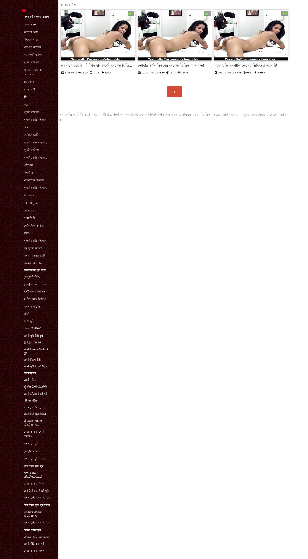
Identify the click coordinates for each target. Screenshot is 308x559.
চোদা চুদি (29, 321)
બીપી (26, 314)
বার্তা (26, 233)
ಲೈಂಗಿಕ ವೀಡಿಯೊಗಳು (35, 386)
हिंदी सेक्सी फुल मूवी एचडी (37, 505)
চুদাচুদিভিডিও (32, 277)
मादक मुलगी (30, 373)
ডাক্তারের (29, 210)
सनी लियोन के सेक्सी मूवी (36, 491)
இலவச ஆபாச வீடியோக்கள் (33, 422)
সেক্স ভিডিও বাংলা (34, 551)
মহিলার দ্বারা (31, 39)
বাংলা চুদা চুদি (32, 306)
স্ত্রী (25, 97)
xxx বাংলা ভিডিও (34, 291)
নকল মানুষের (31, 203)
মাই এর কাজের (32, 47)
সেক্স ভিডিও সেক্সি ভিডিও (34, 434)
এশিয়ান (28, 165)
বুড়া (26, 104)
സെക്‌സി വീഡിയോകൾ (33, 474)
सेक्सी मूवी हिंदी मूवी (33, 336)
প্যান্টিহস (29, 195)
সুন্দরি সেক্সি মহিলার (35, 120)
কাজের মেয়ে (31, 32)
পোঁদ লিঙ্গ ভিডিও (34, 225)
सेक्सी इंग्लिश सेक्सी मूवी (36, 394)
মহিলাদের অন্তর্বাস (34, 180)
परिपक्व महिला (31, 400)
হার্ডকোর (29, 82)
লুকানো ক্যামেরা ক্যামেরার (33, 72)
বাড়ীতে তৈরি (31, 135)
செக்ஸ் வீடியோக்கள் (37, 537)
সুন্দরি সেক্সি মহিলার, (35, 142)
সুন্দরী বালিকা (31, 62)
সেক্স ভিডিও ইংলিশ (35, 483)
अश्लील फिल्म (30, 380)
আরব (27, 127)
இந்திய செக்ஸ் (33, 342)
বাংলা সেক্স (30, 24)
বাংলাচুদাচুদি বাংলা (35, 459)
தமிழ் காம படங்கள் (36, 284)
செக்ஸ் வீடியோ (33, 263)
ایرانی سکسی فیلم (35, 407)
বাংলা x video (32, 328)
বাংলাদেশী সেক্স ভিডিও (37, 498)
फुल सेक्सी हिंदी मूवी (33, 466)
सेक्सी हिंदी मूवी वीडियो (35, 414)
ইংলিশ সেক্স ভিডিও (35, 299)
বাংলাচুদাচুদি (31, 444)
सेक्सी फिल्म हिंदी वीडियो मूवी (36, 351)
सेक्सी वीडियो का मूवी (34, 544)
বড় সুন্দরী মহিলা (33, 55)
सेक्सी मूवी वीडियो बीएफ (35, 366)
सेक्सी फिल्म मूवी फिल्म (35, 270)
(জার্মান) (28, 173)
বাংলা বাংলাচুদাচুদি (35, 256)
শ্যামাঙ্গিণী (29, 89)
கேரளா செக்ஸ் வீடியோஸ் (33, 514)
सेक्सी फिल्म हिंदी (32, 360)
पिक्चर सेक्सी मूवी (32, 530)
